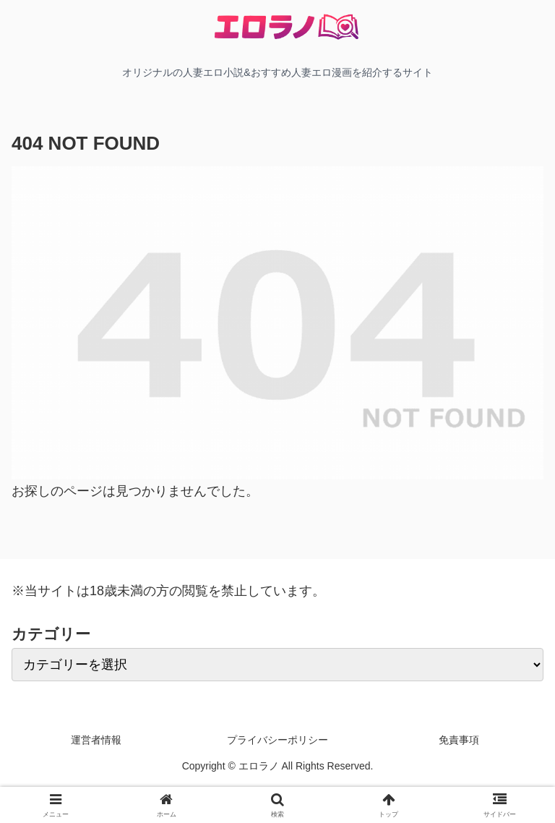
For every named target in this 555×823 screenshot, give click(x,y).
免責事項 (459, 740)
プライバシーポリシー (277, 740)
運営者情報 (96, 740)
